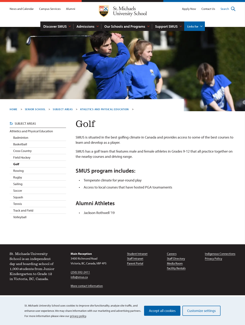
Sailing (17, 184)
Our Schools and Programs (124, 26)
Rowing (18, 171)
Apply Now (189, 9)
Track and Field (23, 210)
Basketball (20, 144)
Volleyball (19, 217)
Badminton (20, 138)
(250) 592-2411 (80, 272)
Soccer (17, 190)
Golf (16, 164)
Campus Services (50, 9)
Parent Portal (135, 263)
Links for (192, 26)
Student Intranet (137, 254)
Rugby (17, 177)
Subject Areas (63, 109)
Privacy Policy (213, 258)
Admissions (85, 26)
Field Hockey (21, 157)
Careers (172, 254)
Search (228, 9)
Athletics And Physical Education (104, 109)
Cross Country (22, 151)
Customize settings (201, 310)
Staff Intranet (135, 258)
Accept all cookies (162, 310)
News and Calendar (22, 9)
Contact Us (208, 9)
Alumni (70, 9)
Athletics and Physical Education (31, 131)
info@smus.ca (79, 277)
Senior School (35, 109)
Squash (18, 197)
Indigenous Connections (220, 254)
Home (13, 109)
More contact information (87, 286)
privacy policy (78, 316)
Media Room (175, 263)
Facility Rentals (176, 268)
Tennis (17, 204)
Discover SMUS (55, 26)
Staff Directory (176, 258)
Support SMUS (166, 26)
